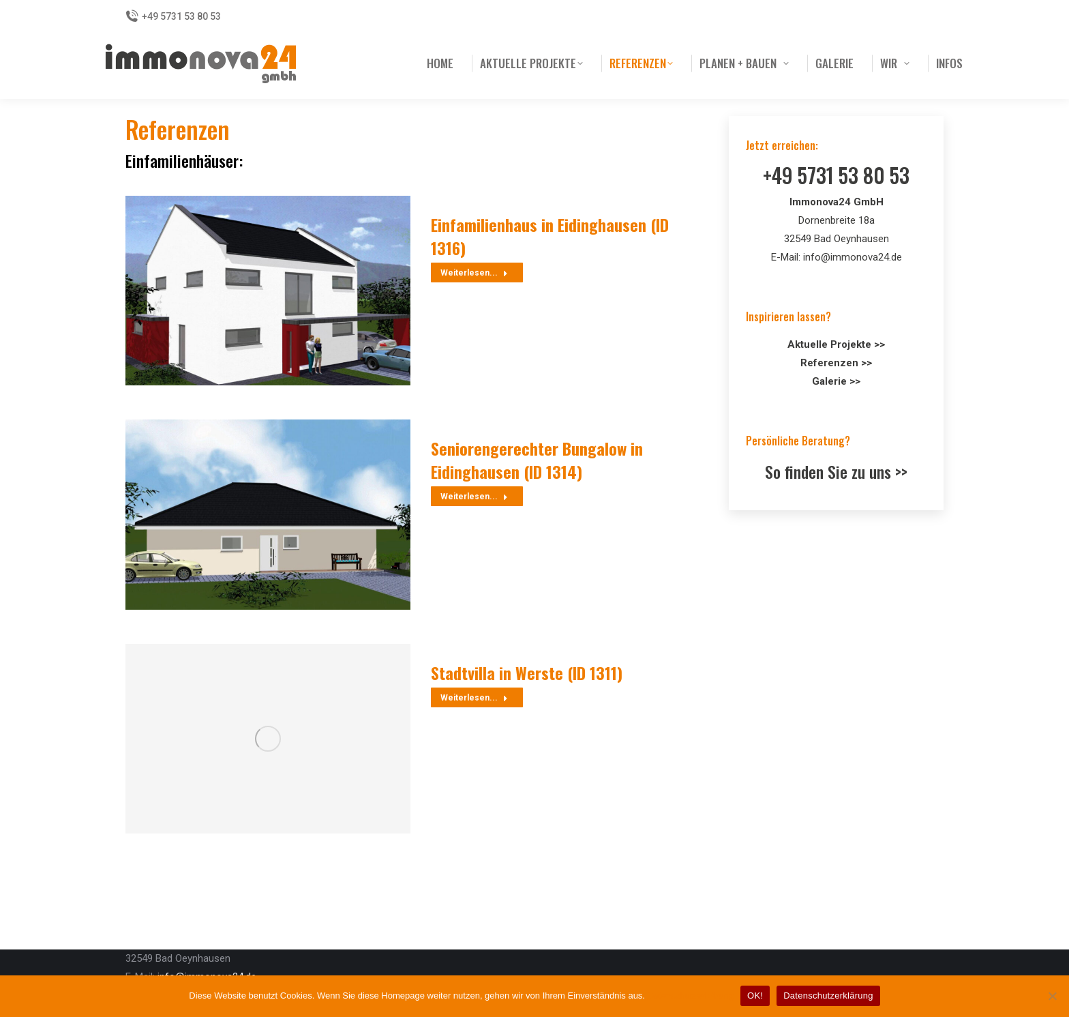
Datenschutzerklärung (691, 995)
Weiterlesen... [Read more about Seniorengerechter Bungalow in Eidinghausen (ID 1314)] (474, 496)
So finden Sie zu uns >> (836, 471)
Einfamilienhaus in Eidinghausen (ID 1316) (550, 236)
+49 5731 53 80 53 (173, 16)
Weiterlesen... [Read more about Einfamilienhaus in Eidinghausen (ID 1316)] (474, 273)
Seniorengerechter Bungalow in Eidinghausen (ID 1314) (537, 460)
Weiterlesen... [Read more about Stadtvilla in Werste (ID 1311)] (474, 698)
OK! (755, 995)
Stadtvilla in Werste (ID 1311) (526, 672)
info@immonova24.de (852, 257)
